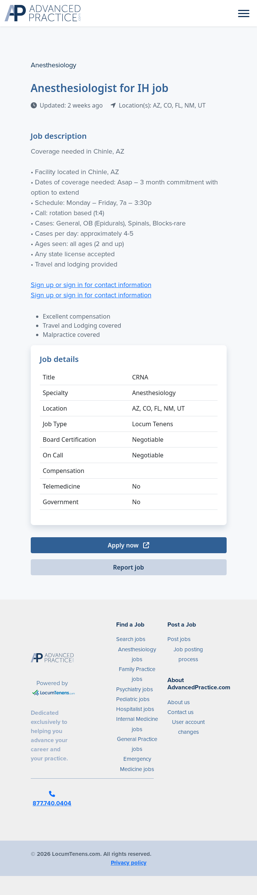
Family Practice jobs (137, 674)
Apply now (128, 545)
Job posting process (188, 654)
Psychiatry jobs (134, 689)
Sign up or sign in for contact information (91, 285)
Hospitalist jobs (135, 709)
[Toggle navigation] (243, 13)
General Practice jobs (137, 744)
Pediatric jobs (133, 699)
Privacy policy (129, 863)
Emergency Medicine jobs (137, 764)
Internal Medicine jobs (137, 724)
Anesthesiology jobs (137, 654)
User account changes (188, 727)
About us (178, 702)
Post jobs (179, 639)
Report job (128, 567)
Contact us (180, 712)
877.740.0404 (52, 799)
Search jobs (130, 639)
